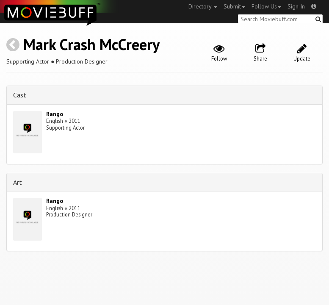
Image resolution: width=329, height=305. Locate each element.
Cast (19, 95)
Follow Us (266, 6)
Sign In (296, 6)
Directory (202, 6)
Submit (234, 6)
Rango (54, 114)
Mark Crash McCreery (91, 44)
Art (17, 182)
